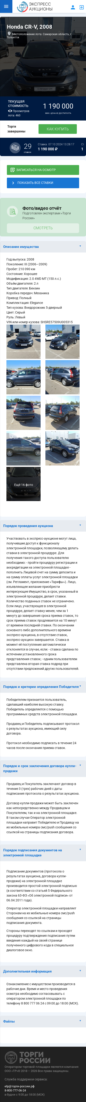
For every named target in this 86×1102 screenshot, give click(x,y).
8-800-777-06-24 (15, 1090)
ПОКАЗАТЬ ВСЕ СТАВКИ (32, 183)
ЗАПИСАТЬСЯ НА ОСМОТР (33, 170)
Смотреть (43, 228)
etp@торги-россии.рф (19, 1086)
